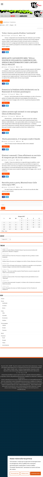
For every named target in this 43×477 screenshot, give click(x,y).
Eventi (4, 328)
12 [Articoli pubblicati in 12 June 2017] (4, 224)
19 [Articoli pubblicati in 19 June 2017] (4, 227)
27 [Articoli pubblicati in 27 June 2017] (10, 229)
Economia (4, 318)
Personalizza (15, 473)
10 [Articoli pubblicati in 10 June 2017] (33, 222)
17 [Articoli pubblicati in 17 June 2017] (33, 224)
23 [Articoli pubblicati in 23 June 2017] (27, 227)
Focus (2, 301)
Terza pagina (4, 323)
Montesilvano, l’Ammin (8, 22)
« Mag (2, 231)
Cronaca (4, 305)
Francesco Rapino (6, 35)
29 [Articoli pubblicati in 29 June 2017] (21, 229)
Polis (2, 311)
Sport (21, 35)
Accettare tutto (35, 473)
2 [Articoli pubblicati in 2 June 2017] (27, 220)
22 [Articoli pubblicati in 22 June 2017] (21, 227)
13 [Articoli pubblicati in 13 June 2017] (9, 224)
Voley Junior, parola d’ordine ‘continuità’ (19, 33)
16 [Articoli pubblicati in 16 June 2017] (27, 224)
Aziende (4, 315)
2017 (7, 25)
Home (2, 25)
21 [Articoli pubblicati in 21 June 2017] (15, 227)
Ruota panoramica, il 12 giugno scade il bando (21, 139)
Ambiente (4, 303)
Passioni (3, 336)
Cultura (4, 325)
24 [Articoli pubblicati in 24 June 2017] (33, 227)
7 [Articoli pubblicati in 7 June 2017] (15, 222)
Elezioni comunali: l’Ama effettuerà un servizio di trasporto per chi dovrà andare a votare (21, 156)
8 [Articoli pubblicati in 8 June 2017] (21, 222)
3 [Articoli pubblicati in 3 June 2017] (33, 220)
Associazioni (5, 345)
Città (19, 67)
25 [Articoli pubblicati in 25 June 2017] (39, 227)
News (19, 187)
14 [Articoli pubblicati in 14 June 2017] (15, 224)
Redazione (5, 67)
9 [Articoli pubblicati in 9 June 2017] (27, 222)
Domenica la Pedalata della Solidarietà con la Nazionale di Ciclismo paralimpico (20, 91)
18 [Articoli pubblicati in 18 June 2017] (39, 224)
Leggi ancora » (6, 49)
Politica (4, 320)
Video (3, 342)
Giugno (11, 25)
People (4, 340)
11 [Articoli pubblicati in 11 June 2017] (39, 222)
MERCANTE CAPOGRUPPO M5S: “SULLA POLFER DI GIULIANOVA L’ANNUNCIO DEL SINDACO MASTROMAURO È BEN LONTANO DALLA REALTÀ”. (19, 61)
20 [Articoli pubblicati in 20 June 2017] (10, 227)
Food (3, 337)
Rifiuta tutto (25, 473)
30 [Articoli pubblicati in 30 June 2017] (27, 229)
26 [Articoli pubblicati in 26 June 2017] (4, 229)
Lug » (6, 231)
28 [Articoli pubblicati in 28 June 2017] (15, 229)
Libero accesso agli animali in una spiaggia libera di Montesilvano (20, 113)
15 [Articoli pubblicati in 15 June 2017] (21, 224)
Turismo (19, 116)
